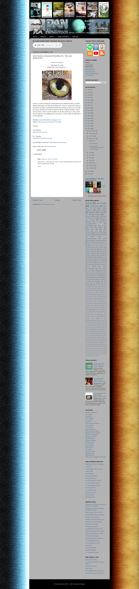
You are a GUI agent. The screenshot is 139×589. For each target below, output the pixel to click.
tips (103, 352)
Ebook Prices (90, 298)
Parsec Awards (102, 268)
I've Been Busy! (93, 143)
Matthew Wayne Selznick (92, 433)
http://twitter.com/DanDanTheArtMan (50, 122)
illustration (88, 281)
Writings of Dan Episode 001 (99, 329)
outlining (99, 344)
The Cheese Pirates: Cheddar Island (94, 324)
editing (93, 279)
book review (101, 210)
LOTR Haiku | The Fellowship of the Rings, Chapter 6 (99, 365)
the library (87, 352)
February (92, 165)
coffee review (103, 335)
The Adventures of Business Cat (94, 570)
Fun (93, 301)
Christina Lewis (96, 294)
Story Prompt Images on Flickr (94, 533)
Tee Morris (88, 449)
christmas (103, 240)
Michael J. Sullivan (91, 436)
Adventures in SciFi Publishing (94, 464)
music (104, 242)
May (90, 157)
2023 (89, 95)
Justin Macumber (90, 429)
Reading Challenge (90, 253)
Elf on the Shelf (100, 260)
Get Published (100, 301)
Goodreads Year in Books (91, 303)
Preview (93, 314)
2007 (89, 174)
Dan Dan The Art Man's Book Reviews (95, 208)
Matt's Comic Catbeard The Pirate (95, 457)
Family (92, 299)
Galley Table (89, 471)
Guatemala (102, 303)
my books (101, 203)
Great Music (100, 244)
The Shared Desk (90, 487)
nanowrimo (88, 235)
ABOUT (51, 36)
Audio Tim (88, 466)
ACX (93, 259)
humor (87, 340)
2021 (89, 100)
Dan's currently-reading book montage (94, 179)
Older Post (76, 200)
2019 (89, 105)
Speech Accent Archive (92, 517)
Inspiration (92, 141)
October (91, 136)
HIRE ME (75, 36)
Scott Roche (89, 447)
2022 (89, 97)
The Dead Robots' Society (93, 480)
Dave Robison (97, 296)
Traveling (97, 326)
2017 (89, 110)
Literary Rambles (90, 550)
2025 (89, 89)
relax (98, 348)
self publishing (94, 257)
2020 (89, 102)
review (103, 348)
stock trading (101, 350)
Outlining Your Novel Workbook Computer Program (94, 509)
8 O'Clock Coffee (101, 285)
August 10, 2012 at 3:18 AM (49, 159)
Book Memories (90, 70)
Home (57, 200)
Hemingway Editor (90, 547)
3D (88, 259)
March (91, 163)
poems (97, 235)
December (92, 131)
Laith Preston (100, 246)
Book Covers (102, 225)
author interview (89, 333)
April (90, 160)
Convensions (88, 296)
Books (101, 229)
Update (100, 227)
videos (91, 353)
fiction (100, 337)
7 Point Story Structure (92, 536)
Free (103, 262)
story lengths (96, 283)
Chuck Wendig (89, 260)
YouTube (89, 331)
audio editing (101, 331)
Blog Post (101, 288)
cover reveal (97, 277)
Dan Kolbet (88, 414)
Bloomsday (88, 290)
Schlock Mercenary (91, 566)
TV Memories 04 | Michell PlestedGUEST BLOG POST (100, 380)
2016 (89, 113)
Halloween (93, 251)
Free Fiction (88, 264)
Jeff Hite (87, 421)
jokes (99, 340)
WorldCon (102, 327)
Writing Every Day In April (92, 275)
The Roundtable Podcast (92, 485)
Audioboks (94, 288)
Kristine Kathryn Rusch (92, 431)
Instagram (93, 309)
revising (96, 247)
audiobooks (94, 206)
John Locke (88, 311)
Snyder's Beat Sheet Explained (94, 514)
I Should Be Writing (91, 476)
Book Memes (100, 259)
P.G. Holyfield (89, 444)
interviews (93, 340)
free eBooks (101, 279)
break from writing (99, 255)
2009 (89, 171)
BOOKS (43, 36)
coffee (96, 335)
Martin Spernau (96, 311)
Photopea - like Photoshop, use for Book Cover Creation (95, 505)
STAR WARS (95, 272)
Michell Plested (90, 266)
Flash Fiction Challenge (92, 262)
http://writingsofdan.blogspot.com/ (50, 120)
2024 (89, 92)
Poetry (91, 227)
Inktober (87, 309)
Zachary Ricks (89, 453)
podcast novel (88, 346)
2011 (89, 126)
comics (89, 277)
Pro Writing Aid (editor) (92, 552)
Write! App (87, 329)
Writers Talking (89, 495)
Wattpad (102, 274)
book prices (98, 333)
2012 (89, 123)
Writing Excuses (90, 497)
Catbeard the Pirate (91, 559)
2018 (89, 108)
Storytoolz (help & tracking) (93, 522)
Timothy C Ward (90, 451)
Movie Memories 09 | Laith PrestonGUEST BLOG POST (100, 395)
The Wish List (89, 326)
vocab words (98, 353)
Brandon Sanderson (91, 412)
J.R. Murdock (89, 427)
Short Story (94, 274)
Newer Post (37, 200)
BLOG (35, 36)
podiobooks (96, 346)
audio (95, 331)
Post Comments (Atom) (48, 204)
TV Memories (89, 75)
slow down (93, 350)
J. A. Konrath (89, 420)
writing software (93, 355)
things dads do (96, 352)
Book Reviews (89, 68)
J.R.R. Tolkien (101, 309)
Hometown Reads (99, 264)
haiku (103, 339)
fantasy (95, 337)
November (92, 133)
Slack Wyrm (89, 568)
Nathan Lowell (89, 442)
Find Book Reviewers (91, 526)
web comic (103, 257)
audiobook (88, 255)
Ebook (104, 296)
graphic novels (96, 339)
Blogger (82, 584)
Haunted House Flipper (91, 305)
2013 (89, 121)
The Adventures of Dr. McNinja (94, 573)
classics (104, 275)
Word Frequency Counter (92, 543)
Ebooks (104, 235)
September (92, 138)
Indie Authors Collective (98, 307)
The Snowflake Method (92, 540)
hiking (87, 257)
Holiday (102, 305)
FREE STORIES (63, 36)
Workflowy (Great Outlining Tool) (95, 519)
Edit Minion (88, 545)
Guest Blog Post (91, 231)
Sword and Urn (89, 322)
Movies (99, 242)
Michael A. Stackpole (91, 434)
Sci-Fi (105, 314)
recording (93, 348)
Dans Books (91, 244)
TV (96, 322)
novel (88, 344)
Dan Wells (88, 416)
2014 (89, 118)
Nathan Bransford (90, 440)
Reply (39, 166)
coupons (89, 337)
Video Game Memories (92, 73)
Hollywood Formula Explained (94, 538)
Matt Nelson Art (90, 455)
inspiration (97, 281)
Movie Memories (90, 71)
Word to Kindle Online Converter (95, 531)
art (97, 222)
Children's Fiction (99, 292)
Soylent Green (100, 320)
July (90, 152)
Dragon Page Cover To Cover (94, 469)
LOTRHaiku (88, 246)
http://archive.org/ (50, 146)
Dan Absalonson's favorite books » (97, 196)
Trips (103, 326)
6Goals (94, 249)
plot (104, 344)
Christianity (88, 294)
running (87, 350)
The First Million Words (92, 483)
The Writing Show (90, 490)
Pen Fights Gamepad (94, 270)
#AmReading (89, 225)
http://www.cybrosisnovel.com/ (42, 138)
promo (87, 348)
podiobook (88, 247)
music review (98, 342)
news (101, 212)
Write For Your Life (91, 492)
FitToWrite (99, 299)
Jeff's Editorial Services (92, 423)
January (91, 168)
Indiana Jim (88, 307)
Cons (103, 294)
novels (93, 344)
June (90, 155)
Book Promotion (96, 290)
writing (88, 203)
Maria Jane (94, 240)
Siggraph (98, 318)
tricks (86, 353)
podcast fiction (90, 229)
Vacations (101, 253)
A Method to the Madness (91, 286)
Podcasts (101, 251)
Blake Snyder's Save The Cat (94, 512)
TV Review (101, 322)
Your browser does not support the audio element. (47, 45)
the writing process (92, 214)
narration (92, 212)
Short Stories (89, 64)
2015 (89, 115)
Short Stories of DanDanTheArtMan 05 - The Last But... (96, 147)
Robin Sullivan (89, 446)
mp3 (61, 65)
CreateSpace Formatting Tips (94, 529)
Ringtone (99, 314)
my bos (104, 342)
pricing (103, 346)
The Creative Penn (91, 478)
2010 (89, 128)
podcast (97, 216)
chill (91, 335)
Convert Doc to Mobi (91, 524)
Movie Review (91, 242)
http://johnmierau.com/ (40, 132)
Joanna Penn (89, 425)
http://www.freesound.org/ (58, 142)
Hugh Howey (89, 418)
